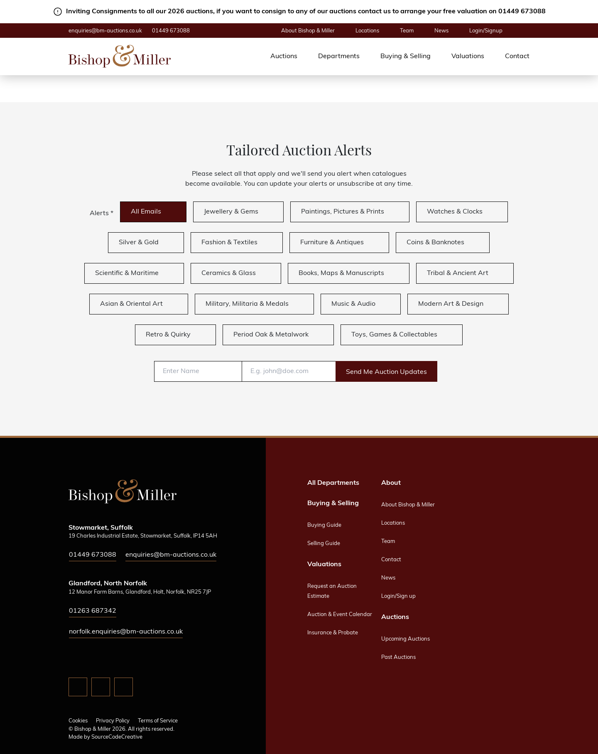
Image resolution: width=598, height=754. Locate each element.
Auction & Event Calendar (339, 614)
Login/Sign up (398, 596)
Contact (517, 56)
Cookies (78, 721)
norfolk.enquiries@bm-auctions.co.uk (126, 632)
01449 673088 (171, 31)
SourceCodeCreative (116, 737)
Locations (367, 31)
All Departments (333, 483)
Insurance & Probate (332, 633)
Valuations (467, 56)
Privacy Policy (113, 721)
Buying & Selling (405, 56)
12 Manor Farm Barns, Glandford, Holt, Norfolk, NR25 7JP (140, 592)
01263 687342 (92, 611)
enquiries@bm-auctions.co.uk (105, 31)
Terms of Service (158, 721)
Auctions (283, 56)
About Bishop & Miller (308, 31)
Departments (339, 56)
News (441, 31)
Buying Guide (324, 525)
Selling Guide (323, 543)
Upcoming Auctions (405, 639)
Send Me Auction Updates (386, 372)
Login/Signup (485, 31)
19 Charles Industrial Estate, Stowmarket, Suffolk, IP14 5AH (143, 536)
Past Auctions (398, 657)
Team (407, 31)
